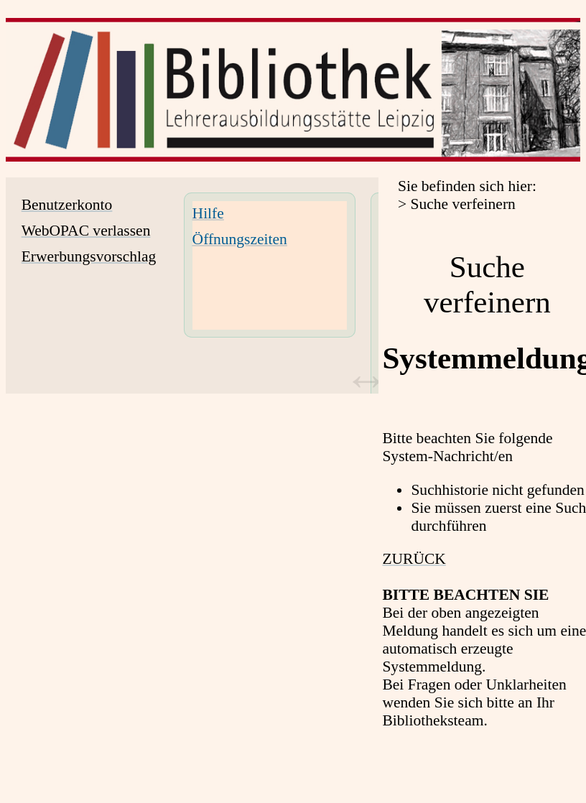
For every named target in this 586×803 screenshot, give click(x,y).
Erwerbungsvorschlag (89, 256)
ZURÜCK (413, 558)
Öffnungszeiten (239, 239)
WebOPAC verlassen (86, 230)
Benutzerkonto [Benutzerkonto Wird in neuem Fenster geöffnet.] (67, 204)
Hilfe (208, 213)
